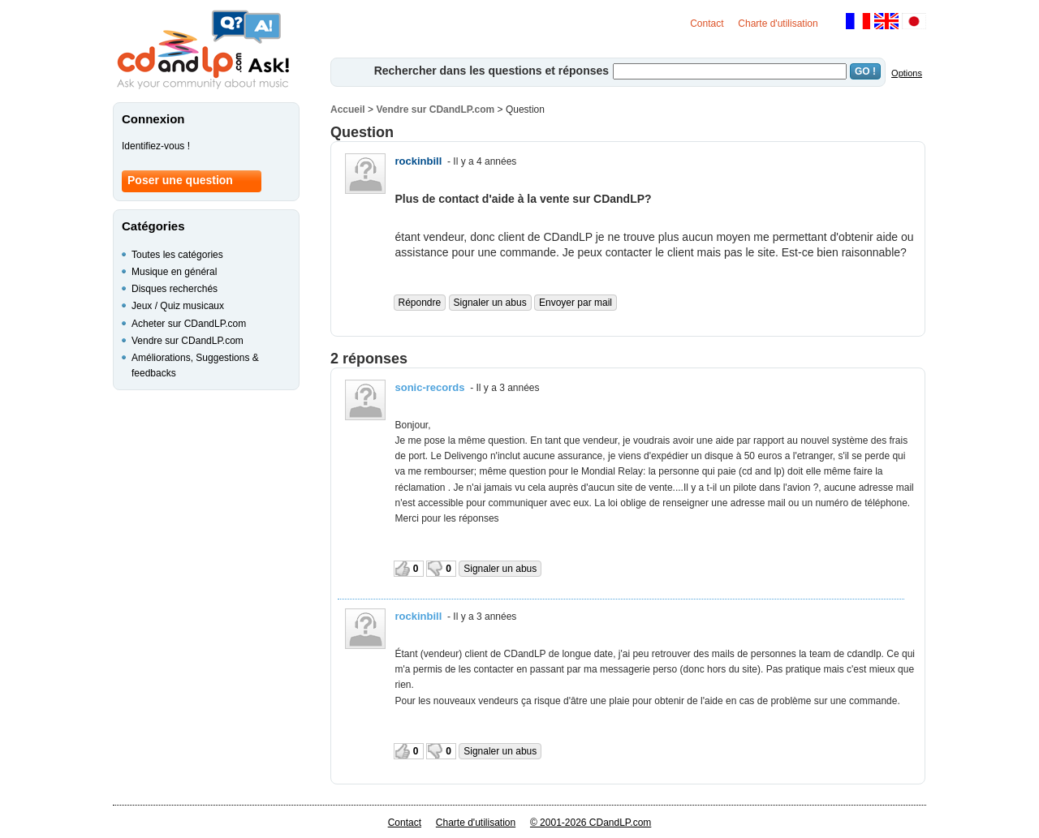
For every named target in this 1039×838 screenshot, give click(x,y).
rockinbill (418, 161)
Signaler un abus (490, 302)
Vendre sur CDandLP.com (435, 109)
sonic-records (430, 387)
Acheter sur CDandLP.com (188, 323)
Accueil (347, 109)
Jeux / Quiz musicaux (177, 306)
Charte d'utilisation (777, 23)
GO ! (865, 71)
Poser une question (180, 180)
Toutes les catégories (177, 254)
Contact (706, 23)
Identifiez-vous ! (156, 146)
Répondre (420, 302)
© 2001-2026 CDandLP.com (590, 822)
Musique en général (174, 271)
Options (906, 73)
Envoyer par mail (575, 302)
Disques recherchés (174, 288)
